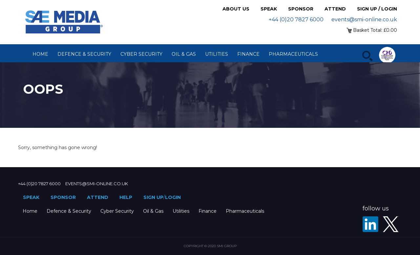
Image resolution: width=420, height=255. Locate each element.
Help (125, 197)
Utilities (216, 54)
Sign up (153, 197)
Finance (248, 54)
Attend (335, 9)
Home (40, 54)
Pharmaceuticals (293, 54)
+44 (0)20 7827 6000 (296, 19)
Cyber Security (141, 54)
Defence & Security (84, 54)
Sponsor (300, 9)
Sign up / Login (377, 9)
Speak (269, 9)
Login (173, 197)
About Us (235, 9)
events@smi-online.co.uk (364, 19)
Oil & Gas (184, 54)
